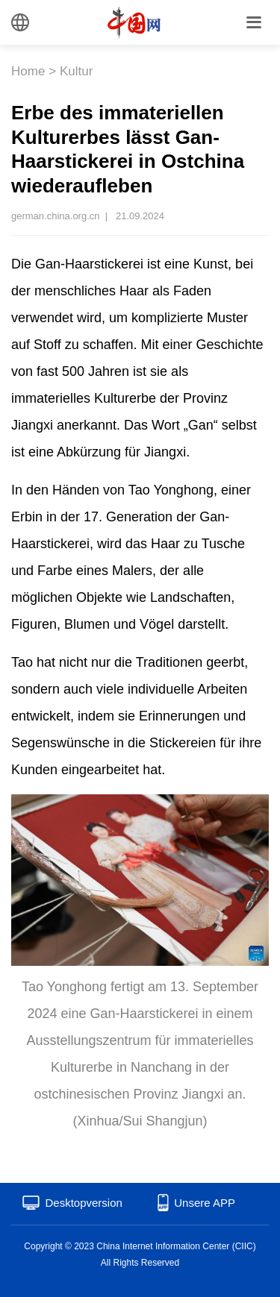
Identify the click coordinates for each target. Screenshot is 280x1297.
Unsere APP (204, 1202)
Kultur (76, 71)
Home (28, 71)
